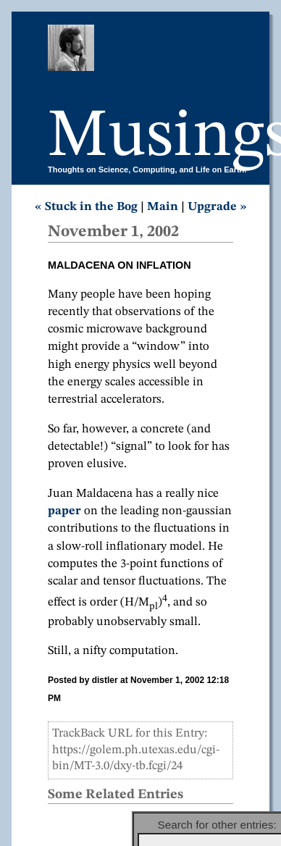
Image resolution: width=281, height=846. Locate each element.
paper (64, 511)
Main (162, 207)
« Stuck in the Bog (86, 207)
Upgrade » (217, 207)
